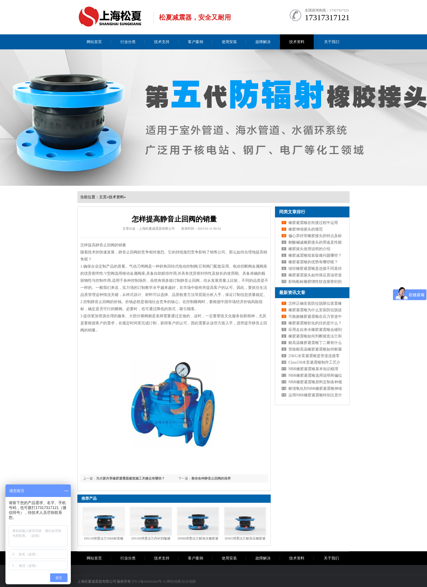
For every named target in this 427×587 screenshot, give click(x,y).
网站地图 (174, 581)
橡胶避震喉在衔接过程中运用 (313, 223)
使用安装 (229, 42)
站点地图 (189, 581)
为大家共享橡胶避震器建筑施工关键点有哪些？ (130, 478)
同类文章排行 (292, 211)
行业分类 (128, 42)
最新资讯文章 (292, 292)
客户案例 (195, 42)
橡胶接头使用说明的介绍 (309, 249)
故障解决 (263, 42)
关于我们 (331, 42)
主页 (103, 197)
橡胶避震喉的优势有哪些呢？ (313, 262)
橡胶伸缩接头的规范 (305, 229)
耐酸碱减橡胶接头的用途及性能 (315, 242)
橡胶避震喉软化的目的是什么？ (315, 323)
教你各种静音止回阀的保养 (211, 478)
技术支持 (161, 42)
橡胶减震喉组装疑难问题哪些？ (315, 255)
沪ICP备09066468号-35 (149, 581)
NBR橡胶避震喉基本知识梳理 (313, 369)
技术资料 (296, 42)
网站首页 (94, 42)
